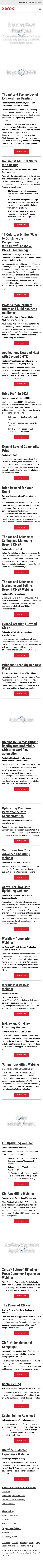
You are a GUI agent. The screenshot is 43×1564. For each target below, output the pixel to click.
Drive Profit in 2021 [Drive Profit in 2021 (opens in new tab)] (15, 394)
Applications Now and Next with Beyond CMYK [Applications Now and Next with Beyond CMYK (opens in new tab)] (20, 354)
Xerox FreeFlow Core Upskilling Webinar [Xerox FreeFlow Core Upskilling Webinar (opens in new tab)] (16, 889)
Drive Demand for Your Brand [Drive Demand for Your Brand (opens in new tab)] (17, 490)
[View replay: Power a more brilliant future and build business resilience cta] (21, 343)
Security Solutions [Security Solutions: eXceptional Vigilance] (8, 1504)
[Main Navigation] (39, 8)
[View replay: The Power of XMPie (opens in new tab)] (21, 1333)
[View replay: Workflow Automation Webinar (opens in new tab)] (21, 975)
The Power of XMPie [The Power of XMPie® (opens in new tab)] (17, 1305)
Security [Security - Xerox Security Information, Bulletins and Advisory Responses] (22, 1546)
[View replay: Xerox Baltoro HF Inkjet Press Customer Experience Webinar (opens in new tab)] (21, 1296)
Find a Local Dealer (9, 1523)
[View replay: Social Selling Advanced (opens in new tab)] (21, 1440)
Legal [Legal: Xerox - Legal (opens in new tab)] (38, 1542)
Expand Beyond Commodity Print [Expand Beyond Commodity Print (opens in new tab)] (20, 448)
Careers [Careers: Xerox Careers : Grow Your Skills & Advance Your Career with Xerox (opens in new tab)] (15, 1542)
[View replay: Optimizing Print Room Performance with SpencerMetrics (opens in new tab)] (21, 841)
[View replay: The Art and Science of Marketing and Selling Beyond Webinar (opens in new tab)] (21, 614)
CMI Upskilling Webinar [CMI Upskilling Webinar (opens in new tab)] (18, 1194)
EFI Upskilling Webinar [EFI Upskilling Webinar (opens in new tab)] (17, 1143)
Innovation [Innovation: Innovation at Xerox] (6, 1492)
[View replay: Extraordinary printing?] (21, 151)
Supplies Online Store (10, 1515)
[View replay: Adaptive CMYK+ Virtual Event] (21, 295)
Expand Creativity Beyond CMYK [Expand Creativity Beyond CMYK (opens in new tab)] (19, 626)
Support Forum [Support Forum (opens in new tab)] (7, 1532)
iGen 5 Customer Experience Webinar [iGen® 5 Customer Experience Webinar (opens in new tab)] (15, 1452)
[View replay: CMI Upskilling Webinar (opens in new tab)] (21, 1221)
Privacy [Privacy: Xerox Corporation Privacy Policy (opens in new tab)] (31, 1542)
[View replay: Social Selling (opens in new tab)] (21, 1406)
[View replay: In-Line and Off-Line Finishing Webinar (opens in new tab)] (21, 1055)
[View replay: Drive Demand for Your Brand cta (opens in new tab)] (21, 527)
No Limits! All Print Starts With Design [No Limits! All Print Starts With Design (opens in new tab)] (19, 163)
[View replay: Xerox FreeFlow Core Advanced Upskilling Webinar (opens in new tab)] (21, 877)
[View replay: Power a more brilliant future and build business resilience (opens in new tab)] (21, 384)
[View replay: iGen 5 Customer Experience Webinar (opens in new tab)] (21, 1479)
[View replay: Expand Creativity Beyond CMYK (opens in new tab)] (21, 655)
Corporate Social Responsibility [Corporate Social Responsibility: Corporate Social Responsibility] (13, 1500)
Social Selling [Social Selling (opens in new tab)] (11, 1384)
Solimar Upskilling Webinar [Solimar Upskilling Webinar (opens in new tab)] (20, 1064)
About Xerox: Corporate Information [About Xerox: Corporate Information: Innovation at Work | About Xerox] (19, 1487)
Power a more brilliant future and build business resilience (19, 309)
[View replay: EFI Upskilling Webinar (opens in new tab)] (21, 1184)
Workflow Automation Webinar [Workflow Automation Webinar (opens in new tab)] (16, 940)
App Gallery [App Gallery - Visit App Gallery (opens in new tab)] (6, 1519)
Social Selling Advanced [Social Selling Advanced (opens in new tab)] (18, 1416)
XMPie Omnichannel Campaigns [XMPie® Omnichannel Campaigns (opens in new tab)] (17, 1345)
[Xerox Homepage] (8, 8)
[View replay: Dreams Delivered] (21, 789)
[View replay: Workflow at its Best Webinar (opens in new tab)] (21, 1014)
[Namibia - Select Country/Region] (23, 2)
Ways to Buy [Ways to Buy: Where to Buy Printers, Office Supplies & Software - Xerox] (8, 1511)
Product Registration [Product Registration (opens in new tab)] (9, 1537)
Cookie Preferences (9, 1546)
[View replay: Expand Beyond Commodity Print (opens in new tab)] (21, 478)
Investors (23, 1542)
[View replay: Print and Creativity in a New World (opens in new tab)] (21, 693)
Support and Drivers (11, 1528)
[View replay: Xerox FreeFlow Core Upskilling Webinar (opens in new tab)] (21, 929)
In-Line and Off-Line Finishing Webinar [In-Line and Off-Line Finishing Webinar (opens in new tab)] (16, 1025)
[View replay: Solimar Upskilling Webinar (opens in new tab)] (21, 1095)
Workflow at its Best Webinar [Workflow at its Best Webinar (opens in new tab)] (15, 987)
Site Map (30, 1546)
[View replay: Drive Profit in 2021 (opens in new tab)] (21, 437)
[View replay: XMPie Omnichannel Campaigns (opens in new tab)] (21, 1374)
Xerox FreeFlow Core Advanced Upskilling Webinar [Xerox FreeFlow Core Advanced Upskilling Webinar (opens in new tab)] (16, 854)
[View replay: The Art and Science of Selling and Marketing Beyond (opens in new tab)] (21, 572)
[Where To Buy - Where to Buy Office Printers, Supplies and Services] (35, 2)
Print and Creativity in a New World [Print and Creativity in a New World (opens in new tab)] (21, 667)
